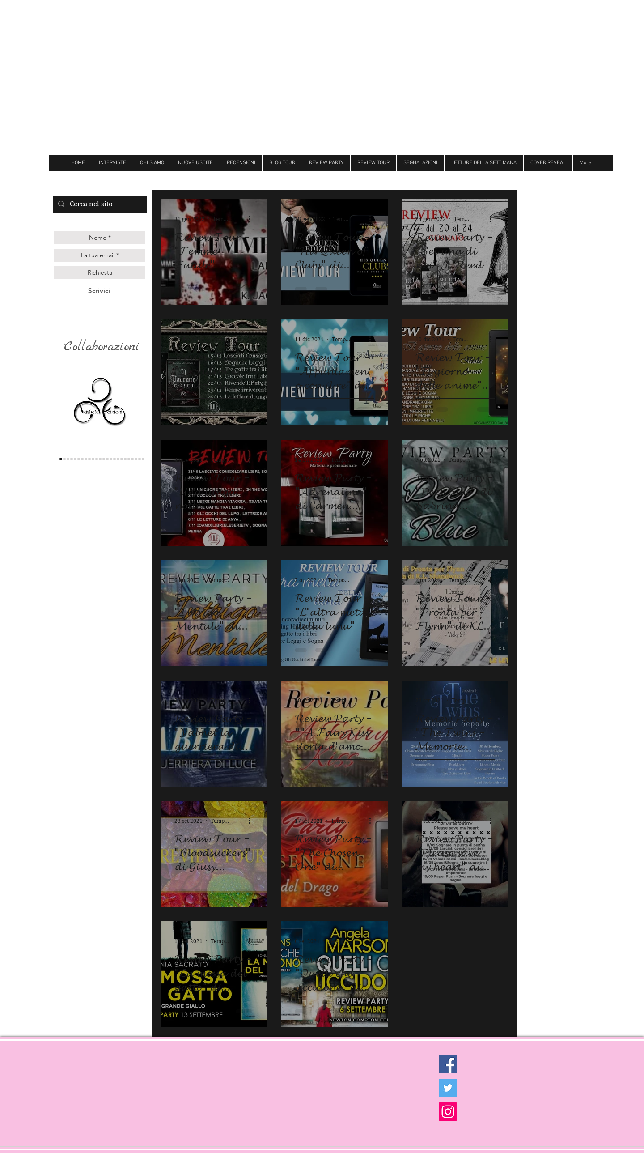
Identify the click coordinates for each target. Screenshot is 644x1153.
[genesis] (71, 459)
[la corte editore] (82, 459)
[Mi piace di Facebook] (545, 178)
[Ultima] (136, 459)
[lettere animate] (64, 459)
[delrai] (86, 459)
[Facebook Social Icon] (448, 1064)
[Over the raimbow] (100, 459)
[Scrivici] (99, 291)
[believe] (128, 459)
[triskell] (60, 459)
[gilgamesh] (75, 459)
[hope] (93, 459)
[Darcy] (89, 459)
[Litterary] (103, 459)
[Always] (114, 459)
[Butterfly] (107, 459)
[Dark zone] (143, 459)
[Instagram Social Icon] (448, 1111)
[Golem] (139, 459)
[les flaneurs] (78, 459)
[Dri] (118, 459)
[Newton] (125, 459)
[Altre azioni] (252, 218)
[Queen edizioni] (68, 459)
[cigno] (96, 459)
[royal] (132, 459)
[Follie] (111, 459)
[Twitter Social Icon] (448, 1088)
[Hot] (121, 459)
